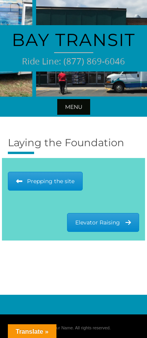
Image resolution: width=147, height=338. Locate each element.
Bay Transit (73, 39)
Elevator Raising (103, 222)
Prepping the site (45, 181)
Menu (73, 106)
